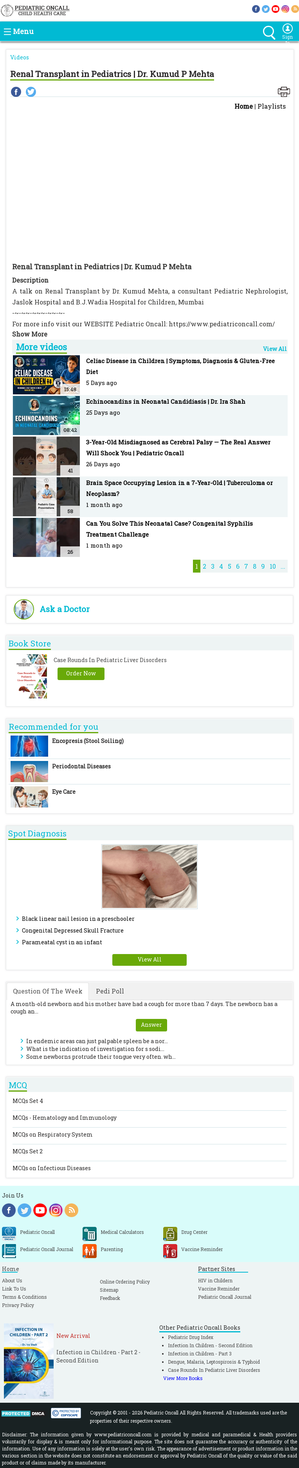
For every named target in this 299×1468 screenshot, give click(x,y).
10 (273, 566)
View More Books (183, 1378)
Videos (19, 57)
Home (243, 106)
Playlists (272, 106)
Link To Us (14, 1288)
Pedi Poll (110, 991)
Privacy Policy (18, 1305)
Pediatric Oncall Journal (224, 1297)
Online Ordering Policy (125, 1281)
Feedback (110, 1298)
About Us (12, 1280)
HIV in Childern (215, 1280)
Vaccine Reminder (219, 1288)
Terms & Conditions (24, 1297)
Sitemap (109, 1290)
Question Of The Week (48, 991)
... (283, 566)
